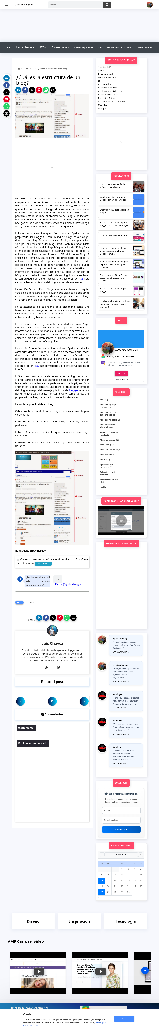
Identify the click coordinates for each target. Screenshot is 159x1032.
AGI (100, 47)
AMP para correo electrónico (107, 426)
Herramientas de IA (107, 77)
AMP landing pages (108, 420)
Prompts (102, 108)
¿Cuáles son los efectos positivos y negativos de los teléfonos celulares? (115, 304)
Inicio (8, 47)
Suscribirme (121, 829)
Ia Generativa (104, 84)
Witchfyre (117, 694)
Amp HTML (105, 444)
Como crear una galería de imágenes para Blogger (112, 185)
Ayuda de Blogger (23, 4)
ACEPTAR (124, 1019)
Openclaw (103, 104)
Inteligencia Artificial (120, 47)
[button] (6, 78)
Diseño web (145, 47)
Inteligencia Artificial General (111, 91)
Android (103, 459)
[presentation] (145, 970)
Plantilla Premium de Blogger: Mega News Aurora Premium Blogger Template (114, 251)
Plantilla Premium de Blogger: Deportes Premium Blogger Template (114, 264)
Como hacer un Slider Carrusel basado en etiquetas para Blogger (114, 278)
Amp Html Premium (109, 449)
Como (29, 602)
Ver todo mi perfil (121, 379)
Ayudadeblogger (126, 350)
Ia (99, 80)
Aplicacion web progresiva (106, 466)
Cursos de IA (60, 47)
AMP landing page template (108, 406)
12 (101, 880)
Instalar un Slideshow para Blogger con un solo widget (113, 198)
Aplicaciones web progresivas (107, 473)
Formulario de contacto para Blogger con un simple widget (114, 224)
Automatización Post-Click (109, 481)
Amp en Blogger (107, 454)
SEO (43, 47)
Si (58, 579)
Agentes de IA (104, 67)
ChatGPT (102, 70)
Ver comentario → (121, 652)
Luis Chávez (52, 643)
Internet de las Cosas (108, 94)
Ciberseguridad (83, 47)
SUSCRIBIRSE (43, 563)
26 (101, 892)
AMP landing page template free (108, 413)
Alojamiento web (107, 440)
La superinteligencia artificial (111, 101)
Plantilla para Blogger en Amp (114, 235)
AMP (102, 399)
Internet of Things (106, 98)
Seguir (121, 373)
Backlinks (104, 487)
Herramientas (25, 47)
